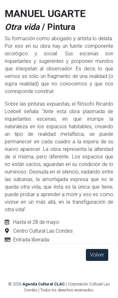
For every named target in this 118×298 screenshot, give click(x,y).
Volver (97, 255)
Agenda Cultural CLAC (43, 284)
